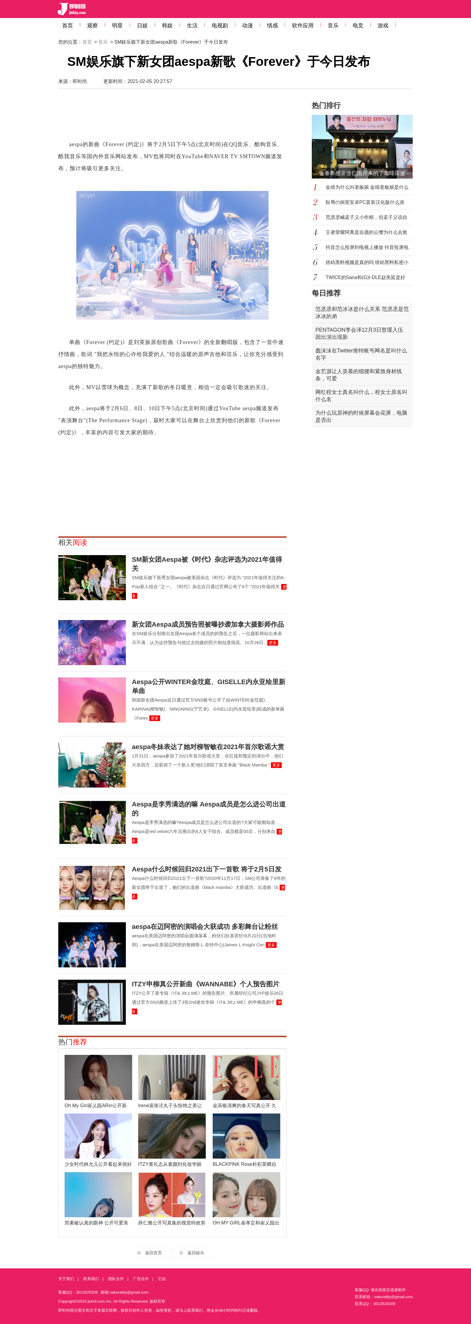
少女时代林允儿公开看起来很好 (98, 1164)
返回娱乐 (195, 1252)
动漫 (247, 26)
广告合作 (141, 1278)
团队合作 (116, 1278)
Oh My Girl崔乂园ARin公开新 (96, 1105)
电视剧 (220, 26)
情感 (272, 26)
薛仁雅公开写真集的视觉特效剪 (171, 1222)
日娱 (142, 26)
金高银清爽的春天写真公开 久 (244, 1105)
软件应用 (303, 26)
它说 (162, 1278)
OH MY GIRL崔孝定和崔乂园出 (246, 1222)
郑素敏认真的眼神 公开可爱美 (96, 1222)
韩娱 (167, 26)
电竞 (358, 26)
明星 (117, 26)
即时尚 (80, 81)
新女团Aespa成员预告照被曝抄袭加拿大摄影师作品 (208, 624)
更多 (273, 642)
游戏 (383, 26)
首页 (67, 26)
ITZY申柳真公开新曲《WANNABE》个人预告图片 (205, 984)
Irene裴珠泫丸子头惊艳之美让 (170, 1105)
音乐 (333, 26)
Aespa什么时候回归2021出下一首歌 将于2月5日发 (206, 869)
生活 (192, 26)
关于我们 (66, 1278)
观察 (92, 26)
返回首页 (153, 1252)
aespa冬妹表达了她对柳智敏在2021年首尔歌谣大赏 (208, 747)
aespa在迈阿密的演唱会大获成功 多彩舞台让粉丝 (205, 926)
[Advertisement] (172, 117)
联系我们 (91, 1278)
